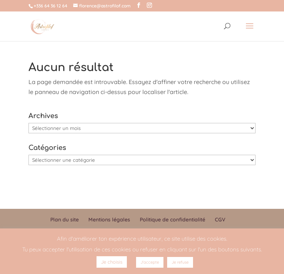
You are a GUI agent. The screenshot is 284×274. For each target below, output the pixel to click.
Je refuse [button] (180, 262)
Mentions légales (109, 219)
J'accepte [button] (150, 262)
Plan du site (64, 219)
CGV (220, 219)
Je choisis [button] (111, 262)
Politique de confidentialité (172, 219)
